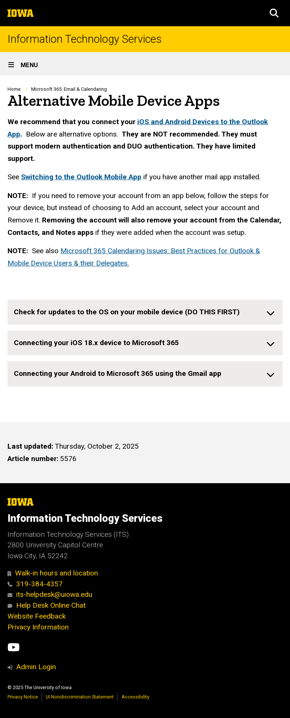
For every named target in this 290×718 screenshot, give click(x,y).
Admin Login (36, 666)
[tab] (145, 312)
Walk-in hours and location (53, 573)
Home (14, 89)
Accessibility (135, 697)
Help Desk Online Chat (47, 605)
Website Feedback (37, 616)
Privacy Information (38, 627)
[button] (274, 13)
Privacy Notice (23, 697)
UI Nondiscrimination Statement (80, 697)
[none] (145, 312)
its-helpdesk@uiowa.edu (50, 594)
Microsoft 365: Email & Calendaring (69, 89)
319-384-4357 (35, 584)
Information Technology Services (85, 39)
